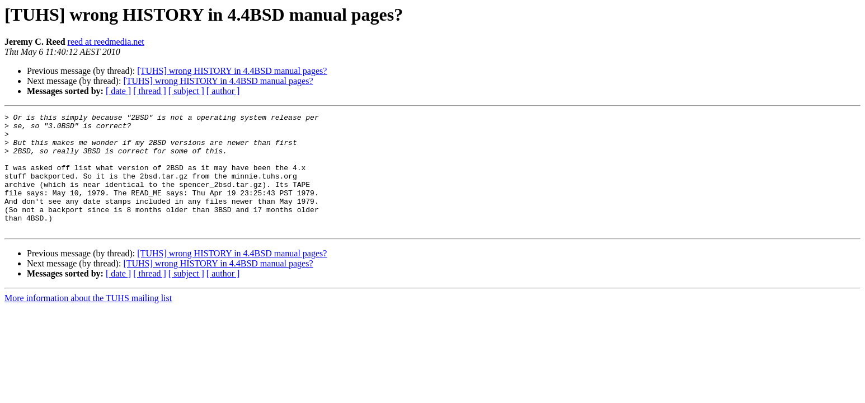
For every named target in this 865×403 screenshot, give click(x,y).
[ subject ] (186, 91)
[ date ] (118, 91)
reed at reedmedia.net (106, 41)
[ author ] (223, 91)
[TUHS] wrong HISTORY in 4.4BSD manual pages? (232, 71)
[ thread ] (149, 91)
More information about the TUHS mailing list (88, 321)
